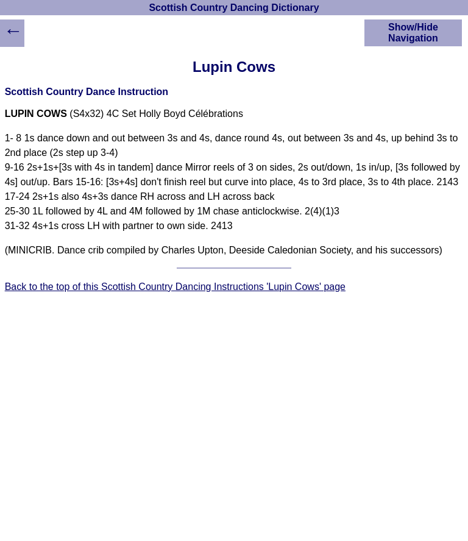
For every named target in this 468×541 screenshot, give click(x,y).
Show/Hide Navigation (413, 32)
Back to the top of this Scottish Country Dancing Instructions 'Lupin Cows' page (175, 286)
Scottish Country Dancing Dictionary (234, 7)
